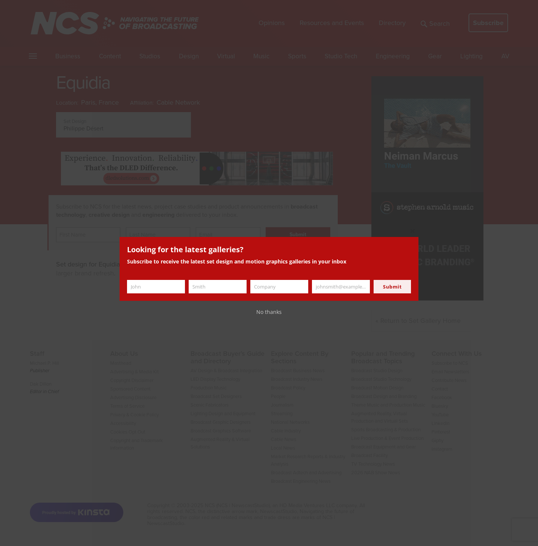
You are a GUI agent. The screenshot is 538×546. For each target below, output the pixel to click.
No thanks (269, 311)
